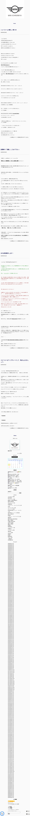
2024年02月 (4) (11, 579)
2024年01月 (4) (11, 580)
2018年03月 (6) (11, 667)
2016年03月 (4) (11, 697)
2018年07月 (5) (11, 662)
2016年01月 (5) (11, 699)
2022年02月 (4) (11, 609)
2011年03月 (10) (11, 771)
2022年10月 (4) (11, 599)
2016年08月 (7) (11, 690)
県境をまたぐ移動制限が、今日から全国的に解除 (9, 160)
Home (14, 23)
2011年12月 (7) (11, 760)
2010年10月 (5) (11, 777)
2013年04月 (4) (11, 740)
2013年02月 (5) (11, 742)
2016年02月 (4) (11, 698)
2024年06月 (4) (11, 574)
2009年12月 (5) (11, 789)
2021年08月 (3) (11, 616)
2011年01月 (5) (11, 773)
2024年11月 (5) (11, 568)
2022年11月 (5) (11, 598)
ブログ (14, 192)
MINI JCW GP (14, 318)
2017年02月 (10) (11, 683)
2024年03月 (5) (11, 578)
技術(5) (9, 515)
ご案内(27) (10, 538)
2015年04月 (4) (11, 710)
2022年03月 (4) (11, 608)
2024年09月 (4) (11, 570)
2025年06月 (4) (11, 559)
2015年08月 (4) (11, 705)
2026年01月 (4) (11, 551)
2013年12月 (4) (11, 730)
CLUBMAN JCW (10, 209)
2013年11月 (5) (11, 731)
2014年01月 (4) (11, 729)
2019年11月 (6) (11, 642)
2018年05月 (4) (11, 664)
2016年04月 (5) (11, 695)
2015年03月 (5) (11, 711)
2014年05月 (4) (11, 724)
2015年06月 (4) (11, 708)
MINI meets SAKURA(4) (12, 518)
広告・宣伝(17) (11, 514)
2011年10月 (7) (11, 762)
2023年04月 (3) (11, 591)
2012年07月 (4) (11, 751)
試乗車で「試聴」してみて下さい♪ (10, 149)
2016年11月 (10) (11, 687)
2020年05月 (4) (11, 635)
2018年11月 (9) (11, 657)
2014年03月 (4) (11, 726)
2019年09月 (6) (11, 645)
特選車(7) (10, 528)
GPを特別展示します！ (7, 253)
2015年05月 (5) (11, 709)
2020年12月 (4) (11, 626)
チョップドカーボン (10, 331)
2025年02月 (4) (11, 564)
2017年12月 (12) (11, 671)
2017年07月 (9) (11, 677)
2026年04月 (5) (11, 547)
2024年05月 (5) (11, 575)
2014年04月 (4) (11, 725)
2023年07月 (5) (11, 588)
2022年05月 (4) (11, 605)
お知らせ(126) (10, 522)
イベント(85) (10, 532)
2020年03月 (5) (11, 637)
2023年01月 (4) (11, 595)
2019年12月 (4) (11, 641)
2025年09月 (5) (11, 556)
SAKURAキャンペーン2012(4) (14, 512)
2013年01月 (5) (11, 744)
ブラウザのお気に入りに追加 (13, 804)
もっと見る (19, 453)
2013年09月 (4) (11, 734)
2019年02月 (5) (11, 653)
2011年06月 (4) (11, 767)
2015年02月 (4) (11, 713)
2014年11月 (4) (11, 716)
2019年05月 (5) (11, 650)
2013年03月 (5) (11, 741)
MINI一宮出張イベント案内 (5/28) (15, 481)
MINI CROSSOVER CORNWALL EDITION (15, 339)
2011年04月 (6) (11, 770)
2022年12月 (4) (11, 596)
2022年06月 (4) (11, 604)
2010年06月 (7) (11, 782)
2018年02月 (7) (11, 668)
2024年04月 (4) (11, 577)
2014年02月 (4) (11, 728)
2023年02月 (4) (11, 594)
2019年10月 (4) (11, 643)
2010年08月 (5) (11, 780)
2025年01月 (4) (11, 565)
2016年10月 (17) (11, 688)
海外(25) (9, 531)
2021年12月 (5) (11, 611)
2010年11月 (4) (11, 776)
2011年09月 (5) (11, 763)
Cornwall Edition (16, 113)
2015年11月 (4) (11, 702)
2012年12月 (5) (11, 745)
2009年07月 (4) (11, 796)
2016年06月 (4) (11, 693)
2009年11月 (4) (11, 791)
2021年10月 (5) (11, 614)
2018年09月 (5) (11, 659)
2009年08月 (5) (11, 794)
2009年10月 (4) (11, 792)
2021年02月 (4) (11, 624)
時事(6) (9, 525)
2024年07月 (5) (11, 573)
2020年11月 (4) (11, 627)
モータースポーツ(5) (12, 507)
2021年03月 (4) (11, 622)
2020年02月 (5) (11, 638)
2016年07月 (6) (11, 692)
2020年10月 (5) (11, 629)
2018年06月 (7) (11, 663)
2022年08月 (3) (11, 601)
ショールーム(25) (11, 530)
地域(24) (9, 533)
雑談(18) (9, 517)
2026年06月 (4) (11, 544)
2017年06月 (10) (11, 678)
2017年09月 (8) (11, 674)
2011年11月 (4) (11, 761)
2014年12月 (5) (11, 715)
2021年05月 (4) (11, 620)
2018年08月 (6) (11, 661)
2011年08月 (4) (11, 765)
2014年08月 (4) (11, 720)
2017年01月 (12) (11, 684)
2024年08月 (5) (11, 572)
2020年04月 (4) (11, 636)
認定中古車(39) (11, 501)
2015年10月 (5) (11, 703)
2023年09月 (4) (11, 585)
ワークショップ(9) (11, 499)
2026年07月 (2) (11, 543)
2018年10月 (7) (11, 658)
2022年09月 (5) (11, 600)
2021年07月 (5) (11, 617)
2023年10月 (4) (11, 584)
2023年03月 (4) (11, 593)
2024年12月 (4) (11, 567)
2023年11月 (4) (11, 583)
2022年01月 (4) (11, 610)
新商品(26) (10, 536)
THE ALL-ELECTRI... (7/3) (13, 474)
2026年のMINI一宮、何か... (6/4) (14, 480)
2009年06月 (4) (11, 797)
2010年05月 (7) (11, 783)
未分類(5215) (10, 539)
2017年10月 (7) (11, 673)
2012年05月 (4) (11, 754)
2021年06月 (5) (11, 619)
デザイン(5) (10, 537)
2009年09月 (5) (11, 793)
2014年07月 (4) (11, 721)
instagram (3, 420)
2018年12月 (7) (11, 656)
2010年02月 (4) (11, 787)
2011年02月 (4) (11, 772)
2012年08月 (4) (11, 750)
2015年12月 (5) (11, 700)
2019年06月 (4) (11, 648)
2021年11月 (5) (11, 612)
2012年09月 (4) (11, 749)
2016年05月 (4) (11, 694)
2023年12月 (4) (11, 581)
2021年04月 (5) (11, 621)
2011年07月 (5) (11, 766)
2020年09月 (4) (11, 630)
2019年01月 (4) (11, 655)
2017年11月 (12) (11, 672)
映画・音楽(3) (10, 520)
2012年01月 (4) (11, 759)
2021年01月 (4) (11, 625)
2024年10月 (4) (11, 569)
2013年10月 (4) (11, 732)
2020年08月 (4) (11, 631)
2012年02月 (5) (11, 757)
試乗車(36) (10, 504)
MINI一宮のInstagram (5, 64)
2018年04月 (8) (11, 666)
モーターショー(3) (11, 502)
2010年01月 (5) (11, 788)
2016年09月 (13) (11, 689)
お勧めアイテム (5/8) (12, 487)
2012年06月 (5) (11, 752)
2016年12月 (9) (11, 685)
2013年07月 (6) (11, 736)
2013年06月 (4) (11, 737)
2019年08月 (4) (11, 646)
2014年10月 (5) (11, 718)
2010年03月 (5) (11, 786)
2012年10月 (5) (11, 747)
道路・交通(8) (10, 523)
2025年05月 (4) (11, 560)
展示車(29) (10, 497)
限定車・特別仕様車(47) (12, 500)
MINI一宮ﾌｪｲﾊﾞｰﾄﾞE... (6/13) (14, 479)
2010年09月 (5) (11, 778)
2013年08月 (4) (11, 735)
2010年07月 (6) (11, 781)
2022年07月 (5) (11, 603)
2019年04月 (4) (11, 651)
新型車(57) (10, 526)
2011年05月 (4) (11, 768)
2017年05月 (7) (11, 679)
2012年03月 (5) (11, 756)
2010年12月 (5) (11, 775)
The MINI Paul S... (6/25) (13, 475)
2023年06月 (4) (11, 589)
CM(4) (9, 535)
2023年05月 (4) (11, 590)
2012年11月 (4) (11, 746)
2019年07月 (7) (11, 647)
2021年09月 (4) (11, 615)
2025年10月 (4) (11, 554)
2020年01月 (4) (11, 640)
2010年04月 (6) (11, 784)
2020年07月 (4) (11, 632)
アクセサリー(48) (11, 496)
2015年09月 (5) (11, 704)
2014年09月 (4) (11, 719)
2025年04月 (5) (11, 562)
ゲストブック (10, 802)
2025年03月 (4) (11, 563)
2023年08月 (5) (11, 586)
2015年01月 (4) (11, 714)
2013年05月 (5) (11, 739)
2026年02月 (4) (11, 549)
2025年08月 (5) (11, 557)
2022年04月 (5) (11, 606)
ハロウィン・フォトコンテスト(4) (14, 516)
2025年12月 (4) (11, 552)
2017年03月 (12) (11, 682)
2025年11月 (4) (11, 553)
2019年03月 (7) (11, 652)
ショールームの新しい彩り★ (9, 30)
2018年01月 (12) (11, 669)
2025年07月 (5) (11, 558)
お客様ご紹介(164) (11, 521)
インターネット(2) (11, 527)
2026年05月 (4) (11, 546)
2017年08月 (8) (11, 676)
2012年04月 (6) (11, 755)
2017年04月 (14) (11, 681)
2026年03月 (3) (11, 548)
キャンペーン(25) (11, 509)
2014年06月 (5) (11, 723)
